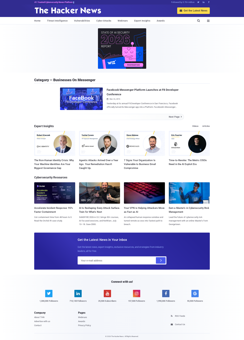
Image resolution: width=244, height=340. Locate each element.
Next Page (175, 116)
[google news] (195, 296)
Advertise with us (42, 321)
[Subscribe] (161, 260)
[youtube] (107, 297)
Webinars (123, 20)
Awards (161, 20)
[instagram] (137, 297)
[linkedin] (78, 297)
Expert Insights (142, 20)
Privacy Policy (84, 325)
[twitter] (49, 297)
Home (37, 20)
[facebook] (166, 297)
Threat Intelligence (57, 20)
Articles (206, 126)
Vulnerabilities (82, 20)
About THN (39, 317)
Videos (195, 126)
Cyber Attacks (103, 20)
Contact (37, 325)
